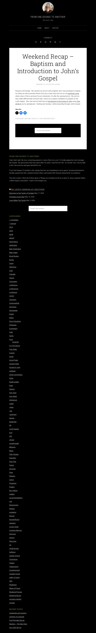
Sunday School (14, 556)
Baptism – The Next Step (18, 624)
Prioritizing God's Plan (16, 197)
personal (12, 469)
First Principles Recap (17, 620)
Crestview (12, 300)
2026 (11, 231)
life (10, 425)
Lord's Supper (14, 429)
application (13, 245)
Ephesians (12, 325)
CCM (11, 271)
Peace (11, 465)
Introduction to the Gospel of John (60, 101)
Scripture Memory (15, 530)
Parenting (12, 458)
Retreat (12, 509)
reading (12, 494)
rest (10, 501)
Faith (11, 332)
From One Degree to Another (48, 16)
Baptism (28, 118)
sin (10, 545)
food (11, 339)
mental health (14, 443)
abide (11, 234)
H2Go (11, 378)
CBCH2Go (12, 267)
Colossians (13, 281)
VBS (10, 581)
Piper (11, 472)
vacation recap (14, 574)
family (11, 336)
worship (12, 603)
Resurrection (13, 505)
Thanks (11, 563)
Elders (11, 318)
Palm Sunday (14, 454)
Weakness (13, 585)
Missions (12, 447)
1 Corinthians (13, 220)
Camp (11, 263)
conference (13, 285)
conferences (13, 289)
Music (11, 451)
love (10, 433)
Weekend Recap (49, 118)
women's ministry (15, 599)
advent (11, 238)
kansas (11, 418)
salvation (12, 523)
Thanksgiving (13, 567)
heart (11, 386)
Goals (11, 357)
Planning (12, 476)
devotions (12, 307)
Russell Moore (14, 520)
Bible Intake (13, 253)
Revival (11, 516)
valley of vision (14, 577)
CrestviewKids (14, 303)
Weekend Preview (15, 592)
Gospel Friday (14, 364)
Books (11, 260)
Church (11, 278)
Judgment (12, 414)
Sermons (12, 534)
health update (14, 382)
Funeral (11, 353)
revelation (12, 512)
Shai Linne (12, 541)
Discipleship (13, 310)
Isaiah (11, 404)
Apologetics (13, 242)
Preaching (12, 483)
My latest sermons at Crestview (27, 189)
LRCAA (11, 440)
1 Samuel (12, 224)
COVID (11, 296)
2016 (11, 227)
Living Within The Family (17, 200)
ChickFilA (15, 342)
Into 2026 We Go (15, 628)
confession (13, 292)
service (11, 538)
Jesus (11, 407)
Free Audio (13, 349)
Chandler (12, 274)
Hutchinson (13, 400)
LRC (10, 436)
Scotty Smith (13, 527)
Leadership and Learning (17, 613)
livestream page (73, 93)
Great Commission (15, 375)
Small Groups (14, 548)
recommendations (15, 498)
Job (10, 411)
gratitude (12, 371)
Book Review (14, 256)
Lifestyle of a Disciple (16, 617)
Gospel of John (37, 118)
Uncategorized (14, 570)
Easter (11, 314)
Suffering (12, 552)
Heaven (12, 389)
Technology (13, 559)
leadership (13, 422)
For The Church (14, 346)
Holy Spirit (12, 393)
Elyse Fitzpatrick (15, 321)
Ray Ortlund (13, 491)
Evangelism (13, 329)
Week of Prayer (14, 588)
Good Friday (13, 360)
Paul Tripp (12, 462)
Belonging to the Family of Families (21, 193)
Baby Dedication (15, 249)
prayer (11, 480)
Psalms (12, 487)
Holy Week (13, 396)
